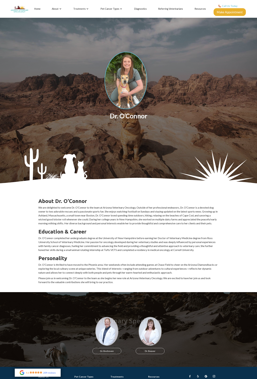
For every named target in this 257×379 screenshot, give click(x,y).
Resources (200, 8)
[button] (57, 8)
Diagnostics (140, 8)
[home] (19, 9)
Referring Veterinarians (170, 8)
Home (37, 8)
